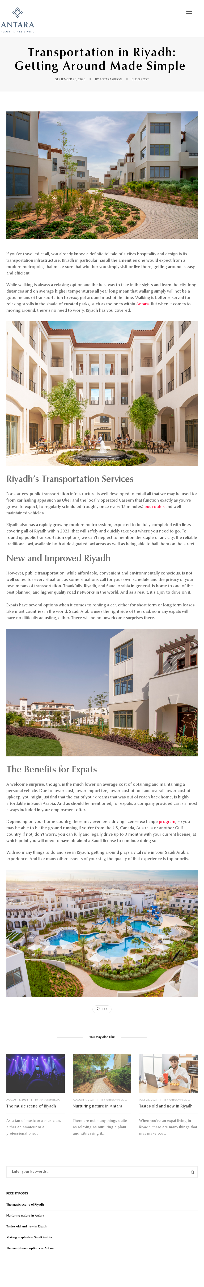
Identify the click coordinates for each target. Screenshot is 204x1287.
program (167, 822)
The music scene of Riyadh (31, 1106)
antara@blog (111, 79)
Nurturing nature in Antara (97, 1106)
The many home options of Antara (30, 1248)
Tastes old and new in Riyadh (166, 1106)
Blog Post (140, 79)
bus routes (154, 507)
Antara (142, 304)
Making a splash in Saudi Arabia (29, 1237)
